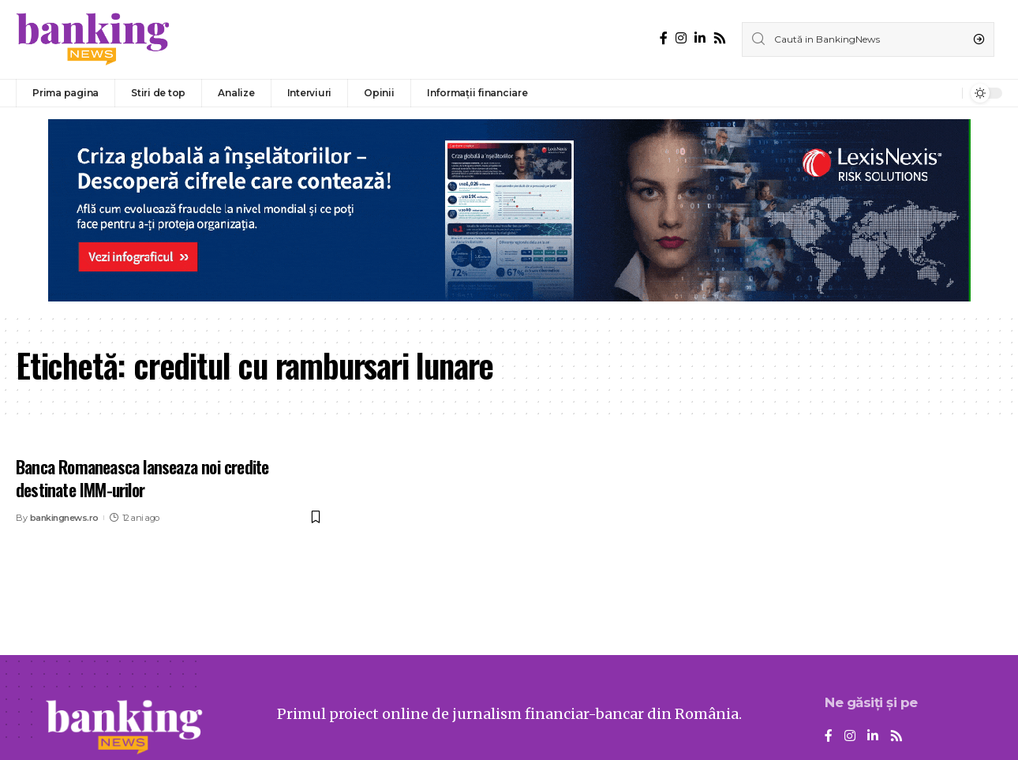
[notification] (946, 93)
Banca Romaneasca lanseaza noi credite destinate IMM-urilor (142, 478)
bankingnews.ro (64, 517)
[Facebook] (664, 38)
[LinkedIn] (700, 38)
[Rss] (719, 38)
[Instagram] (681, 38)
